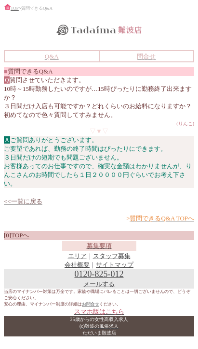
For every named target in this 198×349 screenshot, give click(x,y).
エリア (77, 256)
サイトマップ (114, 264)
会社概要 (77, 264)
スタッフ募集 (112, 256)
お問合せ (90, 304)
